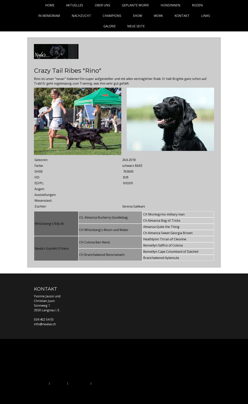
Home (49, 5)
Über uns (102, 5)
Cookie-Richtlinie (79, 383)
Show (137, 16)
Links (205, 16)
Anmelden (208, 387)
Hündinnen (170, 5)
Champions (112, 16)
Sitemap (97, 383)
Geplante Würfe (135, 5)
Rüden (197, 5)
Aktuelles (74, 5)
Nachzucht (81, 16)
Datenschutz (58, 383)
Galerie (109, 26)
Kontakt (182, 16)
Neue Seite (136, 26)
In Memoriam (49, 16)
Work (158, 16)
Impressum (41, 383)
